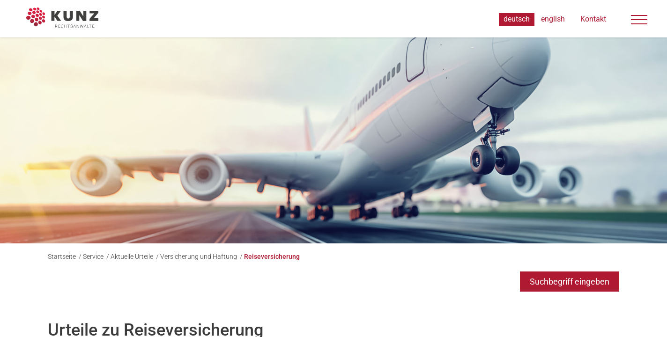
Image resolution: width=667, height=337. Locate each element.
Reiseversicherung (272, 256)
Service (94, 256)
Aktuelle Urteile (133, 256)
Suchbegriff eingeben (569, 281)
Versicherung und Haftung (199, 256)
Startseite (62, 256)
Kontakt (593, 19)
